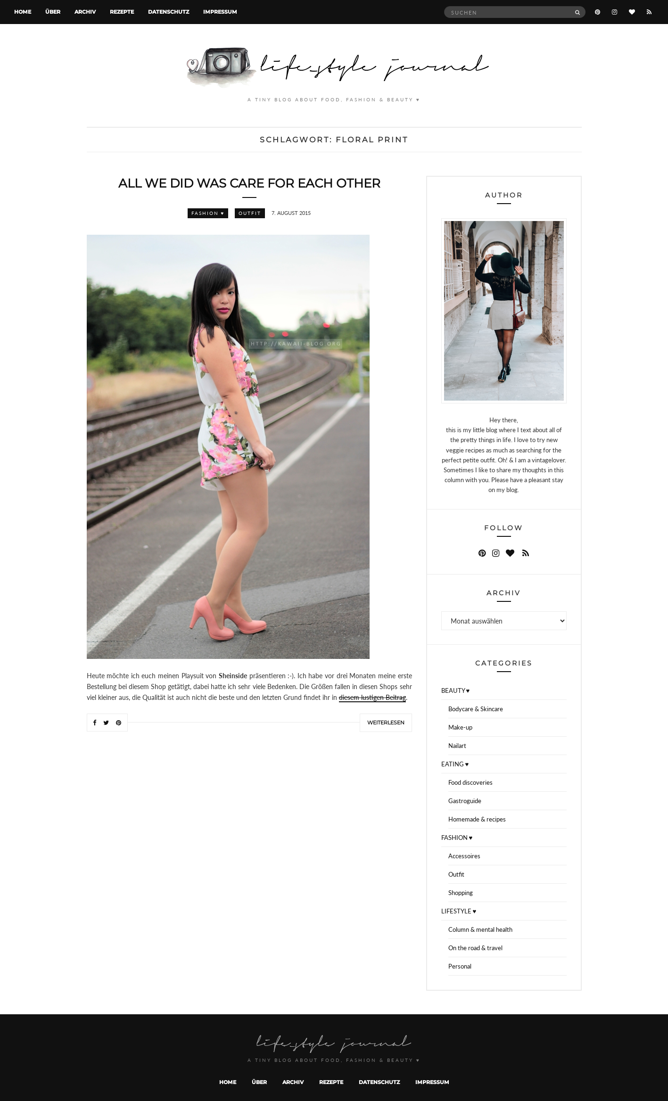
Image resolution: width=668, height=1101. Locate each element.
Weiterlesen (385, 722)
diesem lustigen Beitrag (372, 697)
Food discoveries (470, 782)
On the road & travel (475, 948)
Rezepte (122, 11)
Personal (459, 966)
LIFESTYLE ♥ (459, 911)
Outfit (250, 213)
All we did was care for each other (249, 183)
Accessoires (464, 856)
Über (52, 11)
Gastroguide (464, 801)
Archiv (85, 11)
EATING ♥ (455, 764)
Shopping (460, 892)
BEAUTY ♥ (455, 690)
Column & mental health (480, 929)
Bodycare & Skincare (475, 709)
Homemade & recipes (477, 819)
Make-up (460, 727)
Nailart (457, 745)
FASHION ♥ (208, 213)
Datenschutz (168, 11)
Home (22, 11)
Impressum (220, 11)
